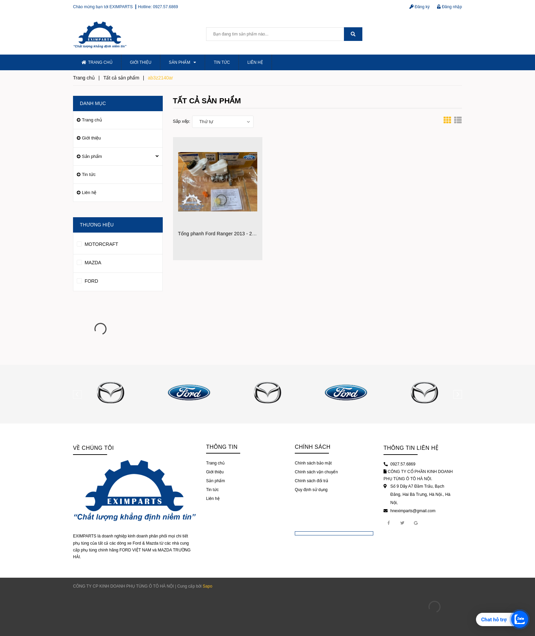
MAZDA (89, 261)
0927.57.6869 (165, 6)
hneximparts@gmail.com (412, 510)
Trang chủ (97, 62)
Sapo (207, 586)
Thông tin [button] (221, 447)
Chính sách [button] (313, 447)
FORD (87, 280)
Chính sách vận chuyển (316, 472)
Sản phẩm (183, 62)
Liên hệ (255, 62)
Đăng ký (419, 6)
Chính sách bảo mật (313, 463)
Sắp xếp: (181, 121)
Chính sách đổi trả (311, 480)
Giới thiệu (140, 62)
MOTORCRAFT (97, 243)
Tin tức (222, 62)
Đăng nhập (449, 6)
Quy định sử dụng (311, 489)
